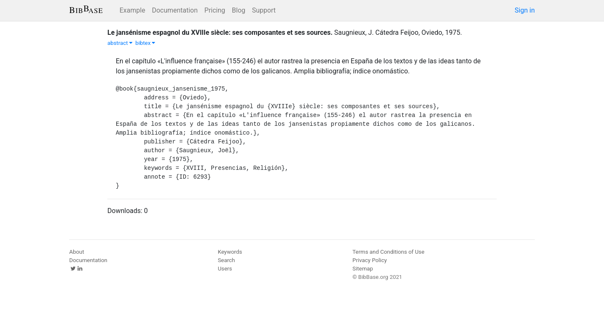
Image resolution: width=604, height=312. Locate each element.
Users (225, 268)
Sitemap (362, 268)
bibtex (145, 43)
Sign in (525, 10)
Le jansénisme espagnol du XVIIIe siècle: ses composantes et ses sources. (220, 32)
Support (264, 10)
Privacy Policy (369, 260)
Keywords (230, 252)
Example (132, 10)
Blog (238, 10)
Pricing (214, 10)
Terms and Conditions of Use (388, 252)
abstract (120, 43)
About (76, 252)
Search (226, 260)
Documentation (175, 10)
